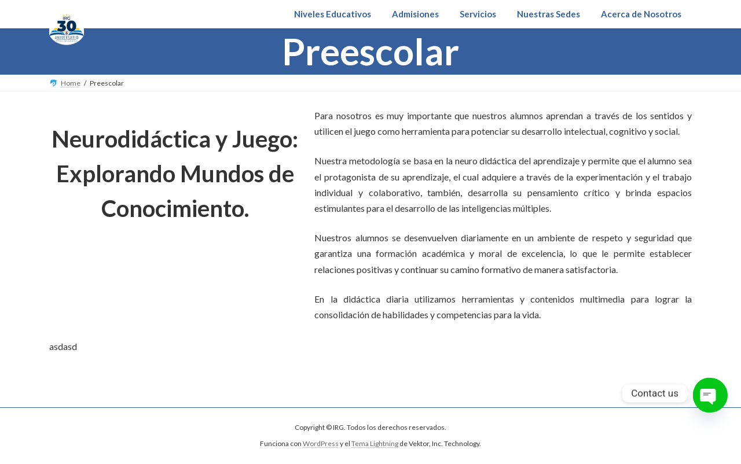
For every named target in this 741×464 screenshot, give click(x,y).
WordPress (321, 444)
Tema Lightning (374, 444)
